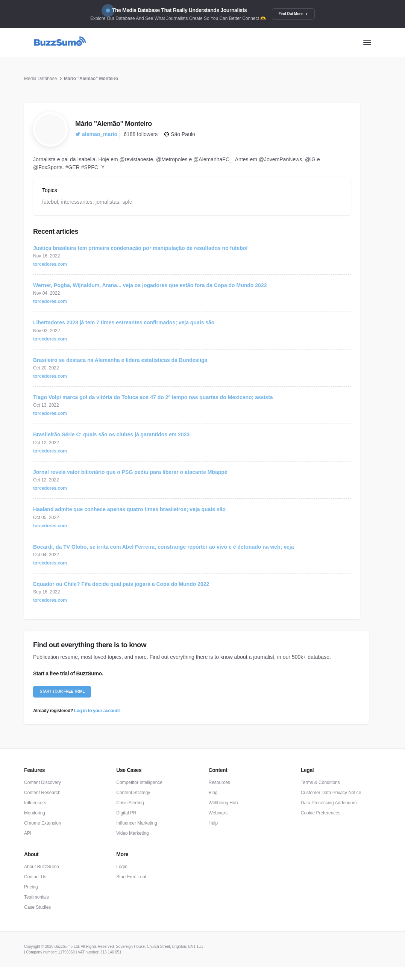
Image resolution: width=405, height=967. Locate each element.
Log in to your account (97, 710)
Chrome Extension (42, 823)
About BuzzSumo (41, 866)
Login (121, 866)
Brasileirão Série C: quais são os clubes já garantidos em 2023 (111, 434)
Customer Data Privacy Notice (331, 792)
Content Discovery (42, 782)
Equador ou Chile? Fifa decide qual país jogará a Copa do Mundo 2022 (121, 584)
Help (213, 823)
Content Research (42, 792)
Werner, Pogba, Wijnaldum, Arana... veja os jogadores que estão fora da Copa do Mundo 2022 (150, 285)
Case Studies (37, 907)
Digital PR (126, 813)
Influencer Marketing (136, 823)
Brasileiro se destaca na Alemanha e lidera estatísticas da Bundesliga (120, 360)
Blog (213, 792)
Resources (219, 782)
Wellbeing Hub (223, 802)
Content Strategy (133, 792)
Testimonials (36, 897)
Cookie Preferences (320, 813)
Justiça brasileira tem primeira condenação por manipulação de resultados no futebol (140, 248)
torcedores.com (50, 264)
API (27, 833)
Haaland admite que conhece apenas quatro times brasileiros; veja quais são (129, 509)
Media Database (40, 78)
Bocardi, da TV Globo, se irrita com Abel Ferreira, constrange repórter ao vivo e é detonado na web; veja (163, 547)
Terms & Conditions (320, 782)
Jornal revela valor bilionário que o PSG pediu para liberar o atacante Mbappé (130, 472)
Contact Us (35, 876)
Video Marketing (132, 833)
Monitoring (34, 813)
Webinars (218, 813)
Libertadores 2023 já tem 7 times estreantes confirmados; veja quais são (123, 322)
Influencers (35, 802)
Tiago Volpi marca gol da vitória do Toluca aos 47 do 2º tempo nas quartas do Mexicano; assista (153, 397)
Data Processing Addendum (329, 802)
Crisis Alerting (130, 802)
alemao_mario (96, 134)
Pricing (31, 887)
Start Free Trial (131, 876)
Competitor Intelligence (139, 782)
